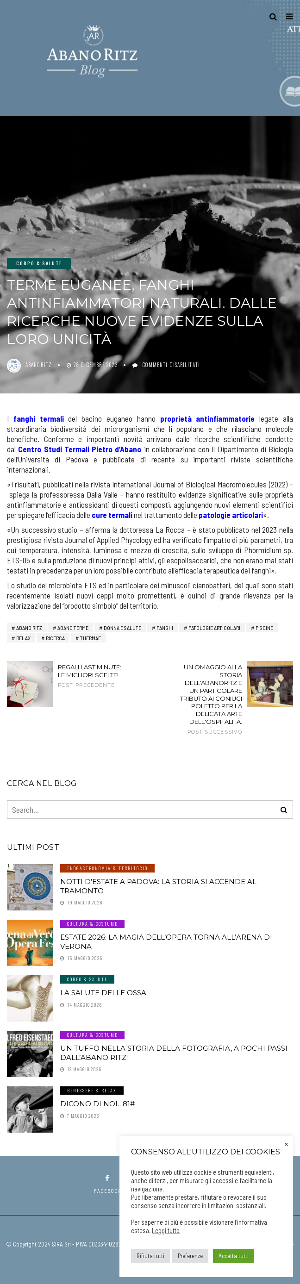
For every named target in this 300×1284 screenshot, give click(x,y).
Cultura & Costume (92, 923)
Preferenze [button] (190, 1255)
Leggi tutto (166, 1230)
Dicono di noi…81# (97, 1103)
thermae (90, 638)
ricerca (55, 638)
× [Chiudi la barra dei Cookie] (286, 1143)
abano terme (72, 627)
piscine (264, 627)
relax (23, 638)
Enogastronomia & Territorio (107, 868)
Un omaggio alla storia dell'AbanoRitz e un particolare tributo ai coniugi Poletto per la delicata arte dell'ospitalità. (210, 699)
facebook (107, 1184)
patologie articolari (214, 627)
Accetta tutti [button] (234, 1255)
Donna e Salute (122, 627)
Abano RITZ (29, 627)
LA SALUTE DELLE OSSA (103, 992)
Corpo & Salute (39, 263)
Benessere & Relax (92, 1090)
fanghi (164, 627)
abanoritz (38, 364)
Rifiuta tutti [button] (150, 1255)
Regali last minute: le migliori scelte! (89, 675)
